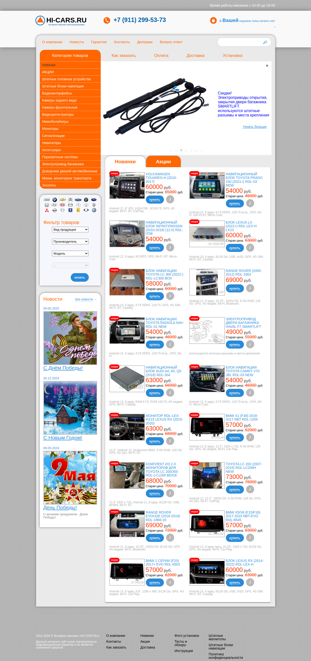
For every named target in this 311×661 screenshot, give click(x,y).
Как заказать (124, 55)
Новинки (49, 65)
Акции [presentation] (163, 161)
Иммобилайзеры (55, 122)
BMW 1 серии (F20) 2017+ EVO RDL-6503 (163, 562)
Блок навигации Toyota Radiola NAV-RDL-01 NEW (165, 323)
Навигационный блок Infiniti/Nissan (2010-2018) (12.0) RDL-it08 (164, 228)
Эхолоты (49, 185)
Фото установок (187, 636)
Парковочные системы (60, 157)
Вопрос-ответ (171, 42)
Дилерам (144, 42)
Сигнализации (53, 136)
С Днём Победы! (63, 368)
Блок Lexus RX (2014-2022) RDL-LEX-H (245, 562)
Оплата (161, 55)
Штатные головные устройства (66, 79)
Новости (77, 42)
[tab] (125, 161)
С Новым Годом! (62, 437)
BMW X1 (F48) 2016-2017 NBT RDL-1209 (242, 417)
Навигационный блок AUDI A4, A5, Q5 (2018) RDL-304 (163, 371)
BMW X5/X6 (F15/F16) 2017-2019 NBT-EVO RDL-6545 (243, 516)
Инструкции (184, 651)
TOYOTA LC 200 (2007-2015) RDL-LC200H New (244, 468)
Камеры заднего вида (59, 100)
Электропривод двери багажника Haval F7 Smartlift (243, 323)
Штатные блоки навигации (63, 86)
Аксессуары (51, 150)
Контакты (122, 42)
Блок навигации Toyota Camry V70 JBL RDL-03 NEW (243, 371)
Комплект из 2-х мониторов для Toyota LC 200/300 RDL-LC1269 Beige (162, 469)
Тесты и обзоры (181, 643)
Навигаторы (51, 143)
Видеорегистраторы (58, 114)
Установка (232, 55)
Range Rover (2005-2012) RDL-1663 (244, 272)
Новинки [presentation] (125, 161)
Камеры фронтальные (60, 107)
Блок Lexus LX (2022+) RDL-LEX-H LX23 (241, 226)
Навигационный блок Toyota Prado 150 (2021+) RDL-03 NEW (244, 179)
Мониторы (50, 129)
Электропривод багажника (63, 164)
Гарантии (99, 42)
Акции (145, 641)
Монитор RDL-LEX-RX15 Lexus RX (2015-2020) (164, 419)
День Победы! (60, 507)
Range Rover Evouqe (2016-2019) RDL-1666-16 (163, 516)
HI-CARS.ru (66, 20)
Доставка (195, 55)
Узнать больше (254, 127)
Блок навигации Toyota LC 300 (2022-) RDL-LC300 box (164, 274)
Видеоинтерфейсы (57, 93)
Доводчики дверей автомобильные (70, 171)
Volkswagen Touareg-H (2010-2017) (161, 178)
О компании (52, 42)
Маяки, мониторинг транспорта (66, 178)
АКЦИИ (48, 72)
